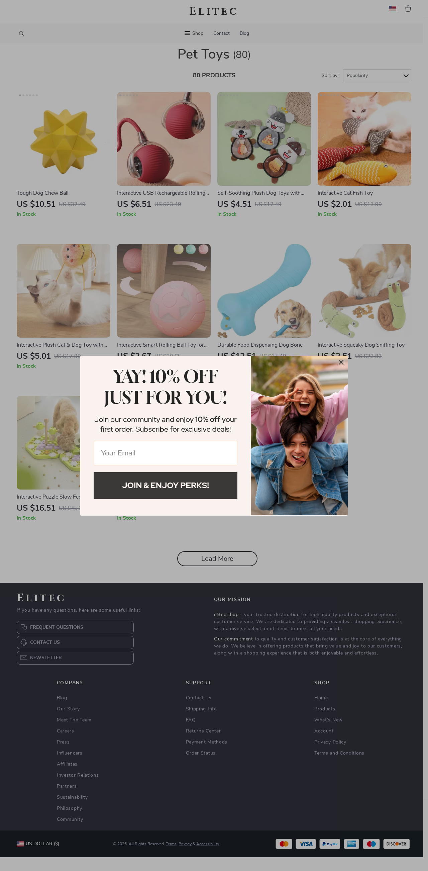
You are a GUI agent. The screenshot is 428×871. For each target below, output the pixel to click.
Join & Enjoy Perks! (165, 485)
